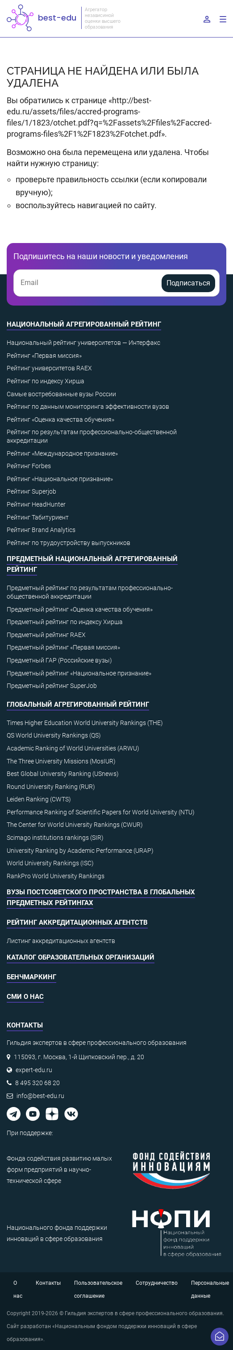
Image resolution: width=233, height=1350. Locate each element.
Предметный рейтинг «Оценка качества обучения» (80, 609)
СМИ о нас (25, 997)
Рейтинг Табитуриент (38, 517)
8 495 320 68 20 (37, 1082)
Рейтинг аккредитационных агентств (77, 922)
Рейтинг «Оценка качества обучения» (60, 419)
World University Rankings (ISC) (50, 863)
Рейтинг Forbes (29, 466)
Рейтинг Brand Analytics (41, 529)
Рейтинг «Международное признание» (62, 453)
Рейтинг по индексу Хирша (45, 381)
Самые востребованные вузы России (61, 394)
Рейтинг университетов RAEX (49, 368)
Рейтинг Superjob (31, 491)
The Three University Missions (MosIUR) (61, 761)
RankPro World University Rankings (55, 876)
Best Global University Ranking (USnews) (63, 773)
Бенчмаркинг (31, 977)
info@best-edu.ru (40, 1095)
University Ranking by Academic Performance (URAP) (80, 850)
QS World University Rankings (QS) (54, 735)
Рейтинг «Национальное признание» (60, 478)
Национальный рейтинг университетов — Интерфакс (83, 342)
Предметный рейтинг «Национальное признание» (79, 673)
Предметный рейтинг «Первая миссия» (63, 647)
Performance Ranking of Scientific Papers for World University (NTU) (101, 812)
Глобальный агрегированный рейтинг (78, 704)
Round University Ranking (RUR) (51, 786)
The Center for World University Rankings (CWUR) (75, 824)
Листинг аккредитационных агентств (61, 940)
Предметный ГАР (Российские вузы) (59, 660)
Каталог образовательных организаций (80, 957)
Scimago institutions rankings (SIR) (55, 837)
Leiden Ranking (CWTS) (39, 799)
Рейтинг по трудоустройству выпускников (68, 542)
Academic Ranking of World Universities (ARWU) (73, 748)
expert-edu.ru (34, 1069)
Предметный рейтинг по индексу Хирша (65, 621)
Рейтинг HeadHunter (36, 504)
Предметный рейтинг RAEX (46, 634)
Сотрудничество (157, 1283)
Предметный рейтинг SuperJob (52, 685)
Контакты (48, 1283)
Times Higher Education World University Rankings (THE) (85, 722)
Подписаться (188, 283)
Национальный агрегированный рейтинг (84, 324)
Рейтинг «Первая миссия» (44, 355)
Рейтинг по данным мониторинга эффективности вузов (88, 406)
